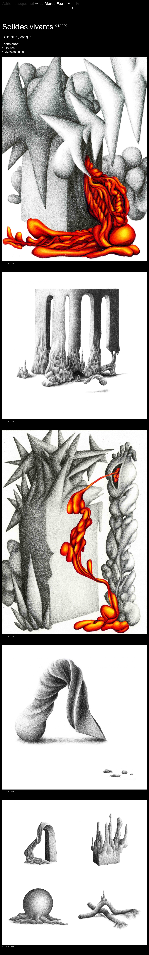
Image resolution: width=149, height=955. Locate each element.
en (78, 3)
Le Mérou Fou (51, 3)
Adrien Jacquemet (18, 3)
